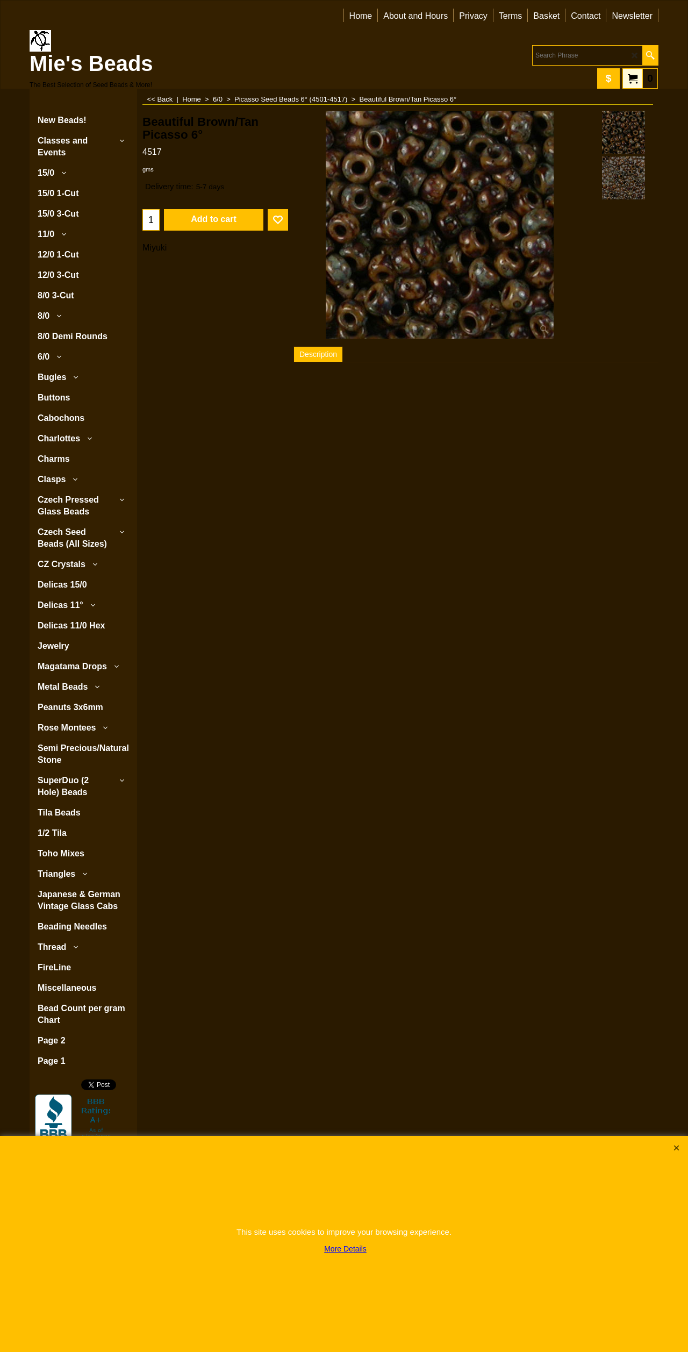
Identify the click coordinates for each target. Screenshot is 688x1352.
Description (318, 354)
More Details (345, 1248)
